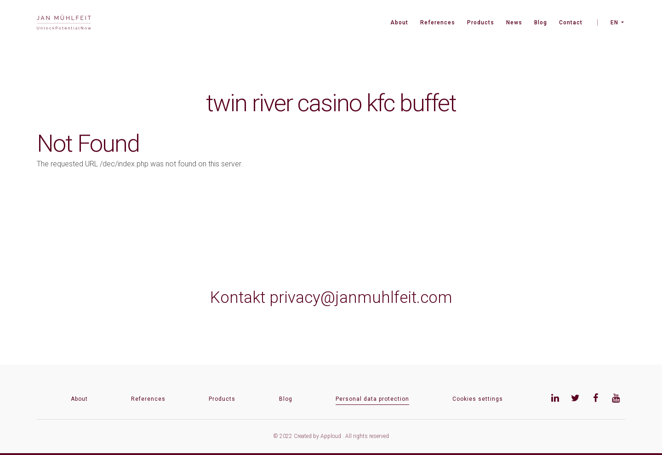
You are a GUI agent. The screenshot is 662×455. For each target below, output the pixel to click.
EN (614, 22)
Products (480, 22)
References (437, 22)
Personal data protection (372, 399)
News (514, 22)
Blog (540, 22)
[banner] (64, 23)
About (399, 22)
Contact (570, 22)
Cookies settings (477, 399)
